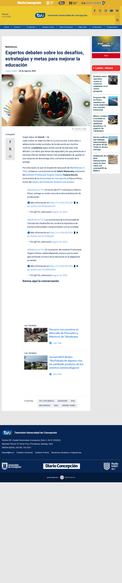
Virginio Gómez (69, 406)
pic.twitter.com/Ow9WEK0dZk (41, 269)
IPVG (73, 401)
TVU (25, 171)
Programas (31, 27)
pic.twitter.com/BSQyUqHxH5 (41, 206)
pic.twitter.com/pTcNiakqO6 (40, 236)
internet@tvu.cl (8, 452)
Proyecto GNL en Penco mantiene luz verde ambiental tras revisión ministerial (100, 103)
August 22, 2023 (59, 212)
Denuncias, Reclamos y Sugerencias (66, 452)
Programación (112, 27)
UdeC (56, 406)
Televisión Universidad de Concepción (29, 433)
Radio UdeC (82, 27)
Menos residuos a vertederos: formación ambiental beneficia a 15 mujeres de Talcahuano (100, 123)
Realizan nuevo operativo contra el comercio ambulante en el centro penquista (100, 83)
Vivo (106, 56)
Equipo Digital (11, 71)
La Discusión (97, 27)
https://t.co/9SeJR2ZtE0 (61, 202)
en (77, 167)
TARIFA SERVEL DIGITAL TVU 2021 (16, 447)
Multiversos (11, 47)
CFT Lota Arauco (46, 401)
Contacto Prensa (42, 452)
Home (6, 27)
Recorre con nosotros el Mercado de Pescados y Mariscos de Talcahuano (63, 333)
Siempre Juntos (48, 27)
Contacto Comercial (24, 452)
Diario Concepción (66, 27)
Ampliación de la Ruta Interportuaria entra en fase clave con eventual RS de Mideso (100, 163)
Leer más (55, 343)
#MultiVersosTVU (35, 190)
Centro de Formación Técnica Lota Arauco (53, 182)
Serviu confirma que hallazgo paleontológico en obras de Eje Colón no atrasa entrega (100, 143)
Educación (62, 401)
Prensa (17, 27)
